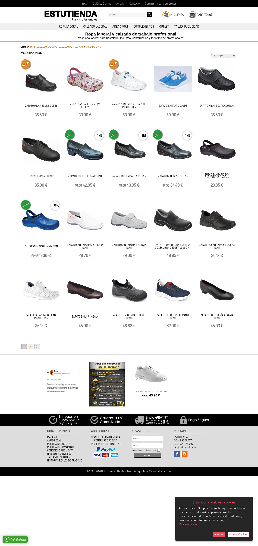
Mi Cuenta (177, 15)
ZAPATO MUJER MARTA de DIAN (129, 176)
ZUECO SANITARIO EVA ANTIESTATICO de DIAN (217, 176)
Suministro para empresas (161, 3)
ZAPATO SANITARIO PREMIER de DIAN (129, 246)
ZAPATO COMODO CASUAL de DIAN (150, 392)
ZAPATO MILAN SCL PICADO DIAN (217, 105)
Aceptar (219, 534)
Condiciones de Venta (60, 450)
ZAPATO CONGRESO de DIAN (173, 176)
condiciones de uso (148, 450)
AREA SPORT (120, 26)
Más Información (188, 524)
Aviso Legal (54, 440)
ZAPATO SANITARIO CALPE (173, 105)
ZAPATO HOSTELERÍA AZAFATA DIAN (217, 316)
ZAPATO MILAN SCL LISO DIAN (41, 105)
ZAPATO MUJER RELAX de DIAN (85, 176)
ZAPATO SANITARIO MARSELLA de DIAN (85, 246)
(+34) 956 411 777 (183, 440)
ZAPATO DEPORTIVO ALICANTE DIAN (173, 316)
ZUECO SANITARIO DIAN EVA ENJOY (85, 105)
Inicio (84, 3)
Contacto (134, 3)
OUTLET (164, 26)
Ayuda (120, 3)
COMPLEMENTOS (144, 26)
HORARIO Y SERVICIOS (59, 453)
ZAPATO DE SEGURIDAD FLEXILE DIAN (129, 316)
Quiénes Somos (102, 3)
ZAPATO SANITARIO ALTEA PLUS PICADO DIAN (129, 105)
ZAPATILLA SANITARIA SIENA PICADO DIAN (41, 316)
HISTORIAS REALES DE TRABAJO (64, 460)
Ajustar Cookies (238, 534)
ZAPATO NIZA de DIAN (41, 176)
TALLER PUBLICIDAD (186, 26)
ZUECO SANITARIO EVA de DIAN (41, 246)
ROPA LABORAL (68, 26)
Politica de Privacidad (60, 447)
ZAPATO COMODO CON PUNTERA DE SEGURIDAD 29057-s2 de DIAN (173, 246)
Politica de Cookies (58, 443)
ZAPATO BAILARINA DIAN (85, 316)
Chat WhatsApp (15, 539)
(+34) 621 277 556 (183, 443)
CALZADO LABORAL (95, 26)
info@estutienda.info (185, 447)
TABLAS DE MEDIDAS (58, 457)
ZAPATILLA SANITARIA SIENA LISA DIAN (217, 246)
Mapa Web (53, 437)
